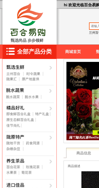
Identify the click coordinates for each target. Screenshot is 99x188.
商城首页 (73, 51)
